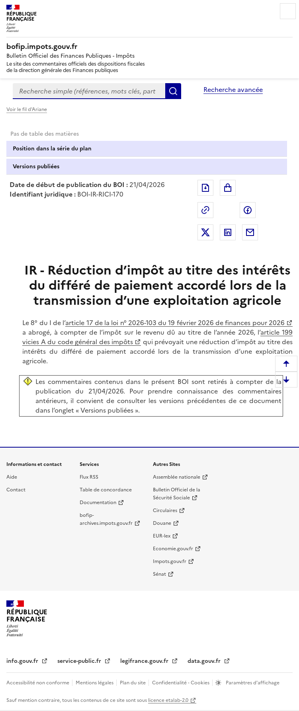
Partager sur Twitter (205, 232)
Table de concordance (106, 489)
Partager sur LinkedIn (228, 232)
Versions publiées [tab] (36, 166)
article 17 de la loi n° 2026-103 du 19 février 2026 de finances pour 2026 (175, 322)
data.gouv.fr (205, 661)
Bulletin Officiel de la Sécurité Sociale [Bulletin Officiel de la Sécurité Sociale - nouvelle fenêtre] (176, 493)
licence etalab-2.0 (168, 700)
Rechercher (173, 91)
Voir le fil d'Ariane (26, 109)
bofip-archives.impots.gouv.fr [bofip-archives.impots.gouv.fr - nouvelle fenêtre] (106, 519)
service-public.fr (80, 661)
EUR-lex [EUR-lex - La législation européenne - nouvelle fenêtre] (161, 536)
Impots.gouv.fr (169, 561)
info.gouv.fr (23, 661)
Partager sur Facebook (248, 210)
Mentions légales (95, 682)
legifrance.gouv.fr (145, 661)
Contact (15, 489)
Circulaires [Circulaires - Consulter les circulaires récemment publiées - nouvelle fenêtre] (165, 510)
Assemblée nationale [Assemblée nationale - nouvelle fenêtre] (176, 477)
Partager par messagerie (250, 232)
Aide (11, 477)
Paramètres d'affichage (252, 682)
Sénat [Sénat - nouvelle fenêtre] (159, 574)
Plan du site (133, 682)
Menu (288, 11)
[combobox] (89, 91)
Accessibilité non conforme (38, 682)
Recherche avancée (233, 89)
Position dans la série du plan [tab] (52, 148)
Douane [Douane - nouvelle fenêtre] (162, 523)
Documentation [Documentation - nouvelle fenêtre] (98, 502)
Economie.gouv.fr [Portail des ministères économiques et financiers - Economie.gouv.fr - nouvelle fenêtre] (173, 548)
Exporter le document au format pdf (205, 188)
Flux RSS (89, 477)
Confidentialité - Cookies (181, 682)
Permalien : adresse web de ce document (205, 210)
